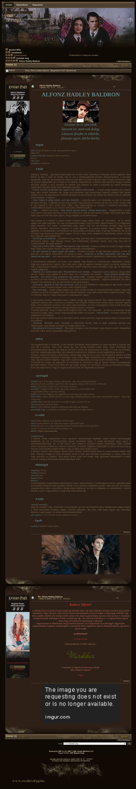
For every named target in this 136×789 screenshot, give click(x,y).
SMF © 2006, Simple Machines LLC (80, 751)
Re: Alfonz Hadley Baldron (50, 597)
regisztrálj (45, 19)
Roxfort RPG (15, 50)
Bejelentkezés (22, 5)
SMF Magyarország (77, 753)
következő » (126, 61)
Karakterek (17, 53)
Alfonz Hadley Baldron (29, 61)
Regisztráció (37, 5)
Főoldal (9, 5)
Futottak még (23, 58)
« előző (119, 61)
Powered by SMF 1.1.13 (58, 751)
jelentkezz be (32, 19)
